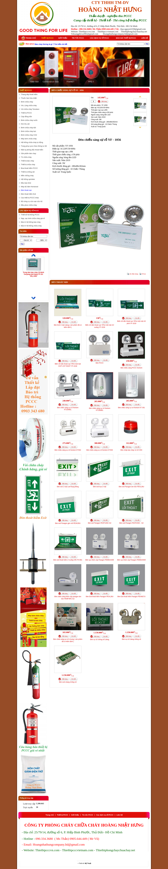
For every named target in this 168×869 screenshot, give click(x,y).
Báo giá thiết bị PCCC (126, 38)
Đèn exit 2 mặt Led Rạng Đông (68, 487)
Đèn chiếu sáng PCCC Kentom (131, 368)
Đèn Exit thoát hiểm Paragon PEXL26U (99, 596)
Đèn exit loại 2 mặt (99, 487)
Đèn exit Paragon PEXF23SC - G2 (131, 523)
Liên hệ (144, 38)
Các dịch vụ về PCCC (99, 38)
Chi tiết (73, 322)
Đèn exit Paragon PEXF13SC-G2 (99, 523)
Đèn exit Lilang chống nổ (68, 682)
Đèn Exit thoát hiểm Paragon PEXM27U (131, 596)
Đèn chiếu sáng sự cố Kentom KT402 (68, 450)
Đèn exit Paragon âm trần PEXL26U (131, 487)
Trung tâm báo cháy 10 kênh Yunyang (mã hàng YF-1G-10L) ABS (33, 274)
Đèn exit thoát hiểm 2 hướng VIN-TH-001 (67, 560)
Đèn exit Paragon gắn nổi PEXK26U (67, 523)
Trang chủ (28, 38)
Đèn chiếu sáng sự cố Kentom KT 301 (131, 408)
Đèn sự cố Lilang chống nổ (131, 639)
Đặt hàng (104, 101)
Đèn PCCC (99, 363)
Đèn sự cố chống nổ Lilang (99, 639)
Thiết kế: (85, 863)
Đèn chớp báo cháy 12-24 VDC (131, 450)
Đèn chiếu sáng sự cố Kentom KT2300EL (99, 409)
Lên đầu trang (133, 274)
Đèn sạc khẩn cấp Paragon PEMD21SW (99, 560)
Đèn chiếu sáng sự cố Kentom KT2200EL (67, 409)
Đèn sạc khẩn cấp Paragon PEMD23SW (131, 560)
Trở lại (143, 274)
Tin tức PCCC (78, 38)
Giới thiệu (62, 38)
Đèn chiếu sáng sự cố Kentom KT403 (99, 450)
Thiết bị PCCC (47, 38)
